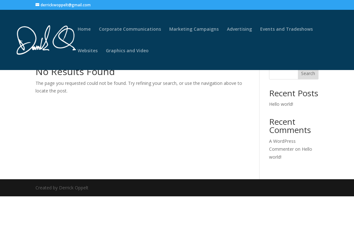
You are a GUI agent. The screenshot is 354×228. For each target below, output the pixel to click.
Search (308, 73)
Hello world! (281, 104)
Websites (88, 51)
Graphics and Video (127, 51)
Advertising (239, 29)
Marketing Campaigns (194, 29)
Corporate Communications (130, 29)
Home (84, 29)
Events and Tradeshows (286, 29)
